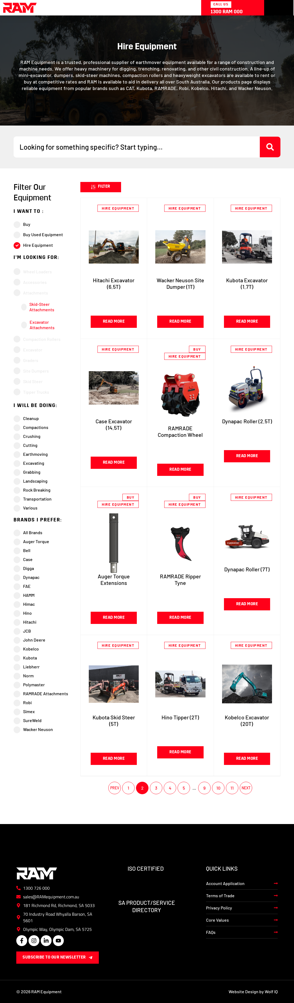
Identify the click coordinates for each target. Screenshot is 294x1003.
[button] (100, 187)
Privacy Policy (219, 907)
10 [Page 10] (218, 787)
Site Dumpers (36, 370)
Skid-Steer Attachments (41, 307)
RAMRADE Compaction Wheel (180, 431)
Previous (114, 788)
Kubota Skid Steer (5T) (114, 720)
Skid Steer (33, 381)
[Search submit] (270, 147)
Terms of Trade (220, 895)
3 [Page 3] (156, 787)
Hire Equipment (118, 208)
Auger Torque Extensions (114, 579)
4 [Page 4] (170, 787)
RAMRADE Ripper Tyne (180, 579)
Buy (197, 349)
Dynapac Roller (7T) (247, 569)
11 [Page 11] (232, 787)
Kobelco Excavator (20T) (247, 720)
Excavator (32, 349)
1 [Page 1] (128, 787)
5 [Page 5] (184, 787)
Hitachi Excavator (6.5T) (113, 283)
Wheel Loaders (37, 271)
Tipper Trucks (36, 392)
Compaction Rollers (42, 339)
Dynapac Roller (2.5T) (247, 421)
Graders (30, 360)
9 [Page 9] (204, 787)
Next (246, 788)
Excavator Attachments (42, 324)
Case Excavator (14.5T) (114, 424)
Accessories (35, 282)
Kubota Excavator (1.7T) (247, 283)
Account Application (225, 883)
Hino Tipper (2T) (180, 717)
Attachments (35, 292)
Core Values (217, 919)
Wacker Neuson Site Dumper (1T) (180, 283)
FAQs (211, 932)
